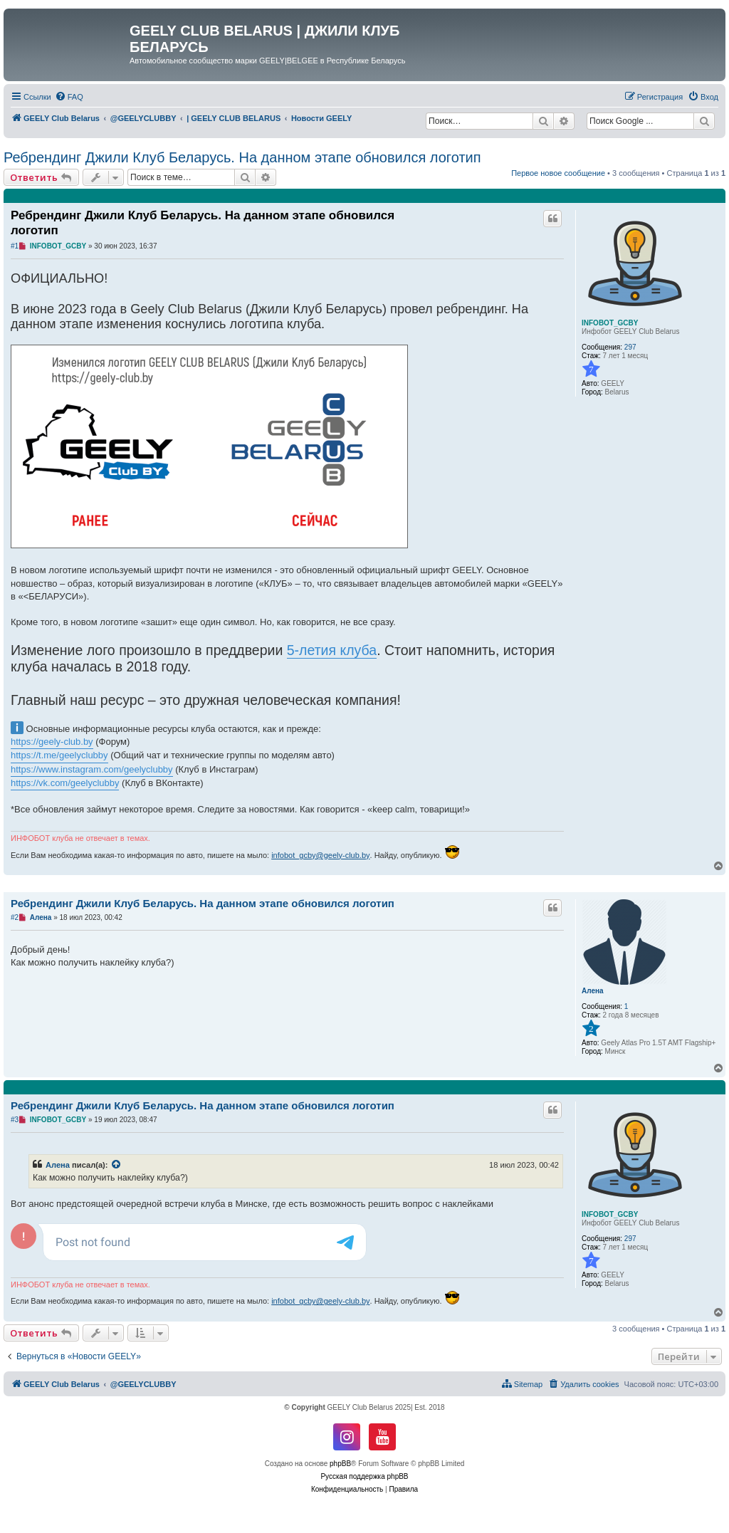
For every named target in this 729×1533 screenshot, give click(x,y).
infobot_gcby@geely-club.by (320, 855)
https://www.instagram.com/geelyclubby (92, 769)
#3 (15, 1120)
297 (630, 347)
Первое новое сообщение (558, 173)
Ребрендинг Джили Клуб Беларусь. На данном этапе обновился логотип (242, 157)
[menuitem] (69, 96)
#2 (15, 917)
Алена (593, 991)
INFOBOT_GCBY (610, 323)
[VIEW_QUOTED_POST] (116, 1164)
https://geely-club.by (52, 741)
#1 (15, 246)
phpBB (340, 1463)
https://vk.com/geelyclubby (65, 783)
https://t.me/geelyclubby (59, 755)
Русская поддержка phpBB (364, 1476)
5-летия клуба (332, 650)
